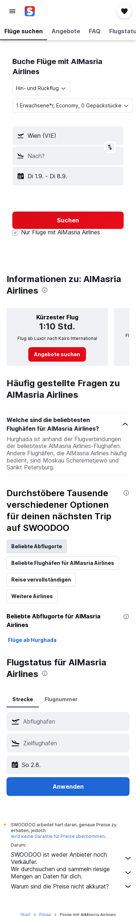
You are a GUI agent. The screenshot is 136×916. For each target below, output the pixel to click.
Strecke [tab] (22, 699)
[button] (12, 11)
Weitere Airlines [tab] (32, 596)
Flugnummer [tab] (61, 699)
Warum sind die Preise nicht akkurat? (71, 886)
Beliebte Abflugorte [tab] (36, 546)
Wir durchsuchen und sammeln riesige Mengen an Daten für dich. (71, 872)
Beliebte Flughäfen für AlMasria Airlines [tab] (62, 563)
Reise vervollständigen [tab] (41, 579)
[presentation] (44, 290)
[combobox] (41, 88)
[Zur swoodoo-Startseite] (48, 11)
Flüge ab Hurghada (32, 640)
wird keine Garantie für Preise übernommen (58, 836)
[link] (57, 354)
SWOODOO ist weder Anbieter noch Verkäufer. (71, 858)
